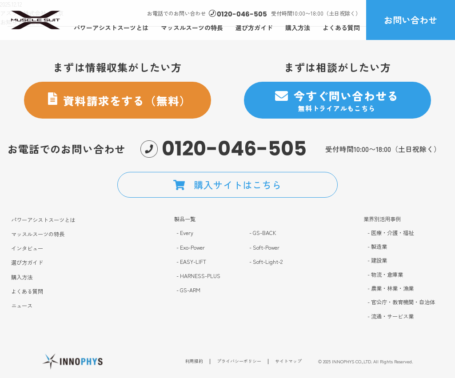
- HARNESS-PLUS (198, 276)
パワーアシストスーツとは (111, 27)
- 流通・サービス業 (390, 316)
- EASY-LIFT (191, 262)
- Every (184, 233)
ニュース (21, 306)
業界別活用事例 (382, 219)
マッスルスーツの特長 (192, 27)
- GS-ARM (188, 290)
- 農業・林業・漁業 (390, 288)
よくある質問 (341, 27)
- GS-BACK (262, 233)
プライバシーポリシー (239, 363)
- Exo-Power (190, 247)
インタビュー (27, 248)
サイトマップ (288, 363)
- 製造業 (377, 247)
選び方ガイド (254, 27)
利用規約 (194, 363)
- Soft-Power (264, 247)
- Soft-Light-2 (266, 262)
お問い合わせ (410, 19)
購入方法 (297, 27)
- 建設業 (377, 260)
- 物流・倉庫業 (385, 275)
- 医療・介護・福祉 (390, 233)
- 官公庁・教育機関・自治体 (401, 302)
